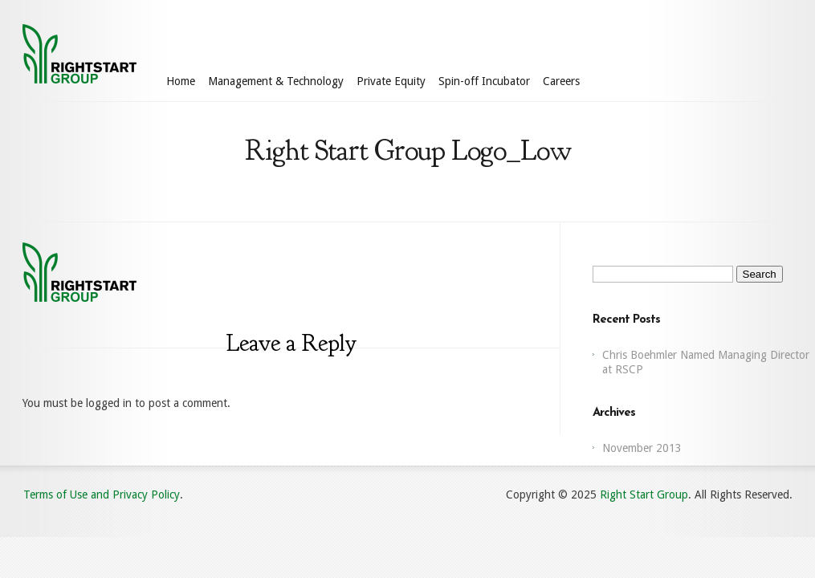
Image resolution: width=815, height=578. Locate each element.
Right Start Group (644, 494)
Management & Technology (276, 81)
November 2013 (642, 448)
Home (180, 81)
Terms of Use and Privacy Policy (101, 494)
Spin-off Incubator (484, 81)
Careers (561, 81)
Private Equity (391, 81)
